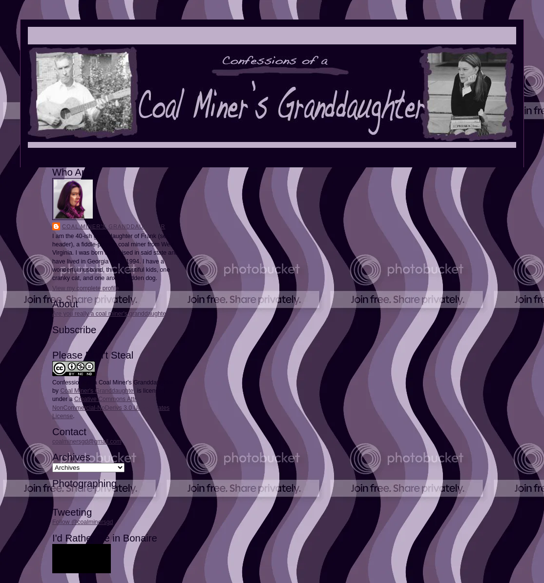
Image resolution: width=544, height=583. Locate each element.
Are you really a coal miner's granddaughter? (111, 313)
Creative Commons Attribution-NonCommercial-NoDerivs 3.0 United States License (110, 407)
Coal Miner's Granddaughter (114, 226)
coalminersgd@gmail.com (86, 441)
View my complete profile (85, 288)
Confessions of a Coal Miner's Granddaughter (113, 382)
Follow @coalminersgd (82, 522)
